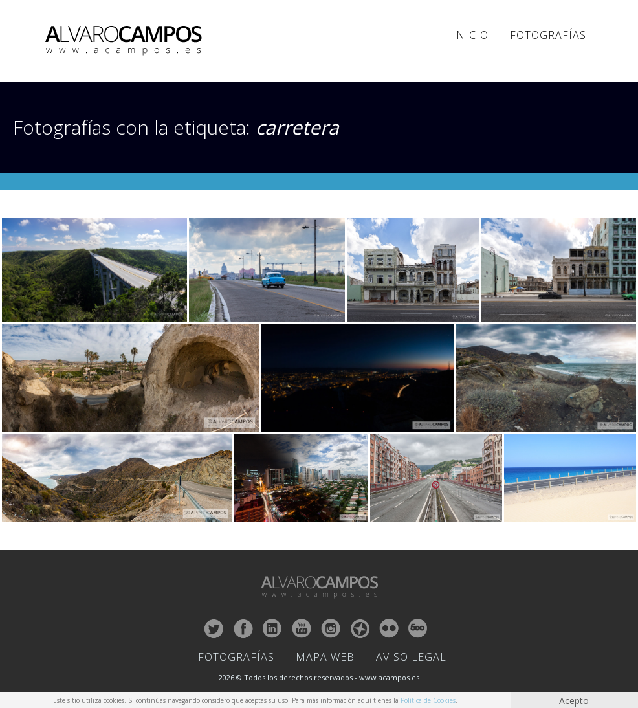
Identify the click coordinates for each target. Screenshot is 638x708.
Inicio (470, 35)
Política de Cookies (428, 700)
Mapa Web (325, 657)
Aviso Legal (411, 657)
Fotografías (548, 35)
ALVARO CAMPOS (125, 41)
